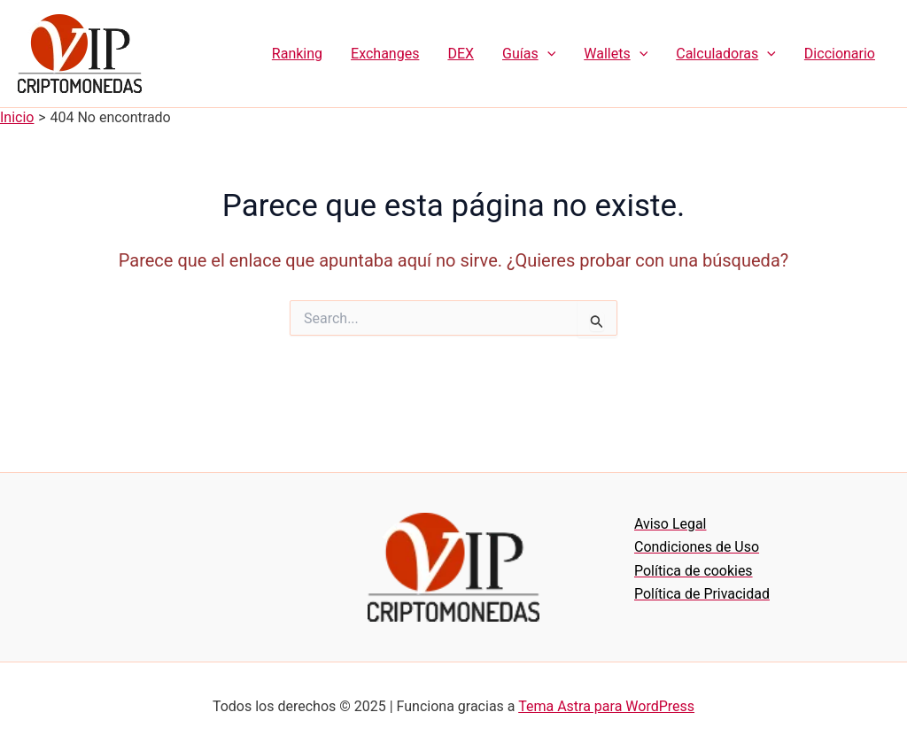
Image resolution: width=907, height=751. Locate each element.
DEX (460, 53)
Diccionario (839, 53)
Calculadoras (726, 54)
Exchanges (385, 53)
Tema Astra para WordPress (606, 706)
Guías (528, 54)
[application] (547, 54)
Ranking (297, 53)
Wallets (615, 54)
